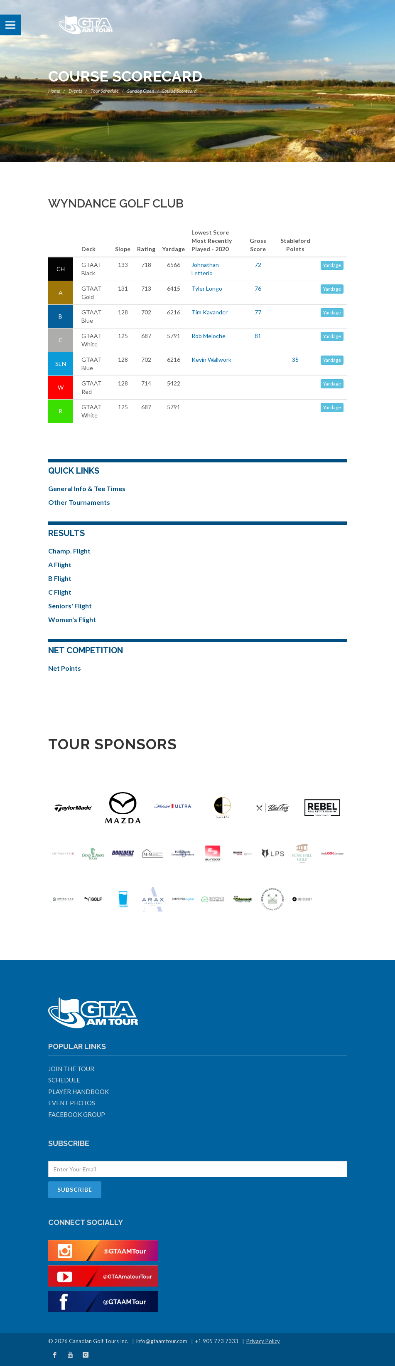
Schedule (64, 1080)
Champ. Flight (69, 551)
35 (295, 359)
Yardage (332, 265)
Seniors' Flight (70, 606)
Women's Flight (72, 619)
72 (258, 264)
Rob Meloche (208, 335)
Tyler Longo (206, 288)
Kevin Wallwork (211, 359)
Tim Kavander (209, 312)
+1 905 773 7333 (216, 1341)
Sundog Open (140, 91)
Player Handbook (78, 1091)
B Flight (59, 578)
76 (258, 288)
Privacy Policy (263, 1341)
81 (258, 335)
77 (258, 312)
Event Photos (71, 1103)
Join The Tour (71, 1068)
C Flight (59, 592)
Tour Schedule (105, 91)
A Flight (59, 564)
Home (54, 91)
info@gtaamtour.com (161, 1341)
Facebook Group (76, 1114)
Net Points (64, 668)
